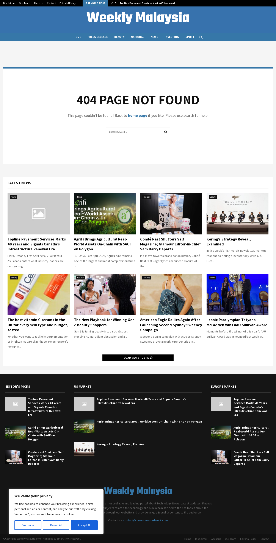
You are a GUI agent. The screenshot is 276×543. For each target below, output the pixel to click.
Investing (172, 37)
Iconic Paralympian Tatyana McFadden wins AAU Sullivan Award (237, 322)
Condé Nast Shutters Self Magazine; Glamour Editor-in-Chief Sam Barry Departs (170, 244)
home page (137, 115)
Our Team (24, 3)
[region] (56, 511)
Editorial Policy (68, 3)
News (154, 37)
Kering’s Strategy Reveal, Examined (121, 444)
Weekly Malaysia (138, 18)
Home (77, 37)
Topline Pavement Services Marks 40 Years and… (148, 3)
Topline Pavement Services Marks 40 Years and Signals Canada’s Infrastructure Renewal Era (37, 244)
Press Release (98, 37)
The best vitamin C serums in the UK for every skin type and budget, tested (38, 324)
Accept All (84, 525)
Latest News (19, 182)
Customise (28, 525)
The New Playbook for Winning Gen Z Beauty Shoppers (104, 322)
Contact (51, 3)
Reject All (56, 525)
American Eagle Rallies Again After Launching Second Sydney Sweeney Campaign (171, 324)
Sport (189, 37)
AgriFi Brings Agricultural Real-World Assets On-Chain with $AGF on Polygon (103, 244)
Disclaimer (9, 3)
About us (38, 3)
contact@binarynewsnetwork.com (145, 520)
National (137, 37)
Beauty (119, 37)
